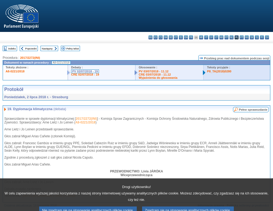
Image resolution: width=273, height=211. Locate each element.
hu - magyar (221, 37)
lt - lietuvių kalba (216, 37)
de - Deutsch (171, 37)
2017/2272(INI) (30, 57)
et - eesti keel (176, 37)
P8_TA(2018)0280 (219, 71)
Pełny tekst (72, 48)
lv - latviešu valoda (211, 37)
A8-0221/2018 (15, 71)
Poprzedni (31, 48)
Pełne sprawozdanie (253, 109)
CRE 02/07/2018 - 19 (85, 74)
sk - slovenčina (252, 37)
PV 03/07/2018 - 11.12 (153, 71)
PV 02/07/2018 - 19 (85, 71)
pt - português (242, 37)
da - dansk (166, 37)
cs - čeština (161, 37)
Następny (47, 48)
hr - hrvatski (201, 37)
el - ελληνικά (181, 37)
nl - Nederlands (232, 37)
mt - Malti (226, 37)
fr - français (191, 37)
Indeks (12, 48)
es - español (156, 37)
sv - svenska (267, 37)
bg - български (150, 37)
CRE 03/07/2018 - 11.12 (155, 74)
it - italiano (206, 37)
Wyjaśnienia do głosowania (158, 77)
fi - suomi (262, 37)
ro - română (247, 37)
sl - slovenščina (257, 37)
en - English (186, 37)
